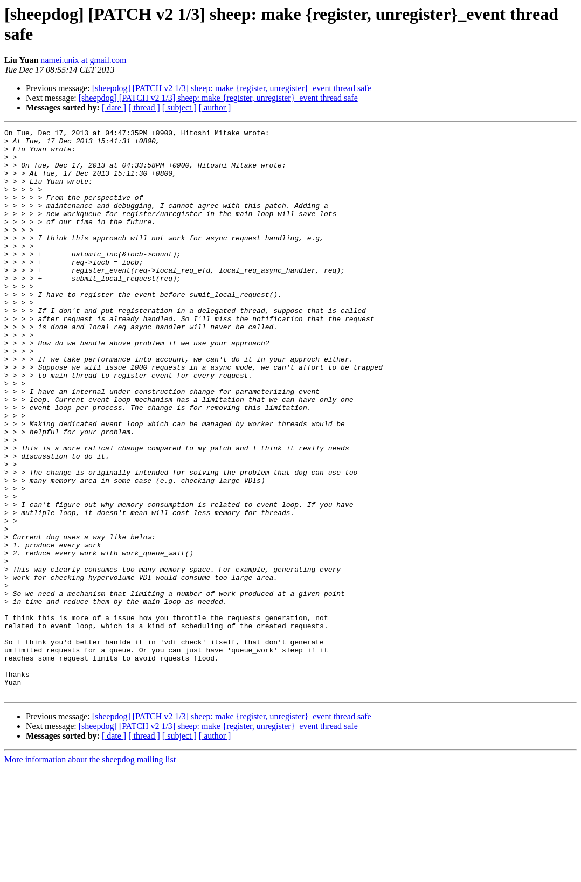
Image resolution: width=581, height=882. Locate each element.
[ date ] (114, 107)
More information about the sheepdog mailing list (90, 872)
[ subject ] (179, 107)
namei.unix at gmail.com (83, 60)
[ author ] (215, 107)
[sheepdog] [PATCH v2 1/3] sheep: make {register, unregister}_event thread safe (231, 88)
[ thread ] (144, 107)
